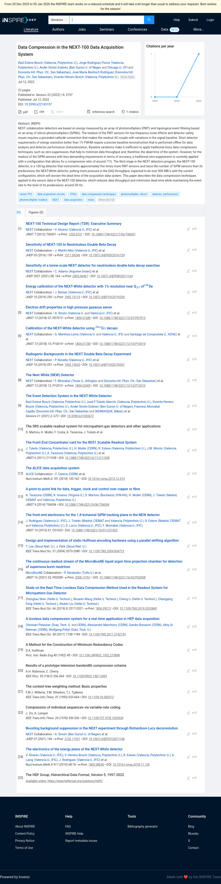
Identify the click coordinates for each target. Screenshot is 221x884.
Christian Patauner (38, 625)
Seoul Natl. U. (44, 546)
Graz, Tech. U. (61, 625)
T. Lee (29, 546)
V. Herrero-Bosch (76, 755)
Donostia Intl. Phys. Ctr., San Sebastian (44, 72)
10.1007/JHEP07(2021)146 (107, 739)
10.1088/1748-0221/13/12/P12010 (122, 385)
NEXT (29, 229)
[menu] (188, 20)
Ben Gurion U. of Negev (85, 67)
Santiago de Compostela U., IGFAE (153, 334)
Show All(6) (127, 77)
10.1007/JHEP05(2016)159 (107, 255)
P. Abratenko (72, 572)
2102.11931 (72, 739)
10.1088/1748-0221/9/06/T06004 (87, 504)
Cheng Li (125, 599)
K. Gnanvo (60, 495)
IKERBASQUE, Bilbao (108, 411)
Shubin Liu (66, 604)
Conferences (137, 29)
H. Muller (80, 448)
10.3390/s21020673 (80, 416)
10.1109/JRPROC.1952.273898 (99, 655)
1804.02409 (82, 385)
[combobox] (106, 20)
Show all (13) (106, 199)
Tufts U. (88, 572)
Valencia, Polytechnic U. (61, 62)
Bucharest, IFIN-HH (113, 495)
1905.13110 (72, 297)
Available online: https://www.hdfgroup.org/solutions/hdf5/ (64, 781)
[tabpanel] (110, 505)
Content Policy (25, 833)
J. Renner (61, 292)
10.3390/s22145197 (38, 104)
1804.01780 (82, 344)
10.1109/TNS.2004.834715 (106, 551)
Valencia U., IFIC (80, 229)
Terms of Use (24, 848)
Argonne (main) (80, 271)
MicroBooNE (34, 572)
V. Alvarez (61, 229)
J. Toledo (32, 448)
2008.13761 (82, 577)
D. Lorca (71, 525)
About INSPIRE (25, 826)
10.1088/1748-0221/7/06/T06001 (113, 234)
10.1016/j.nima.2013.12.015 (106, 478)
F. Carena (61, 474)
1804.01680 (82, 318)
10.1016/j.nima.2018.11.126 (131, 764)
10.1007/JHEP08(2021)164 (115, 276)
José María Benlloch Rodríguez (93, 72)
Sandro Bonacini (140, 625)
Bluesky (193, 833)
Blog (191, 826)
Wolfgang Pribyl (59, 629)
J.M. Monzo (155, 448)
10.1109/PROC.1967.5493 (90, 676)
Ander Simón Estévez (53, 67)
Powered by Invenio (15, 877)
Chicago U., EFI (117, 67)
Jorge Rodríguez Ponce (94, 62)
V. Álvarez (32, 755)
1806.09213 (103, 608)
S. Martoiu (92, 495)
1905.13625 (72, 364)
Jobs (82, 29)
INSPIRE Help (74, 833)
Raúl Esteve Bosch (30, 62)
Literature (31, 29)
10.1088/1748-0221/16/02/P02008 (122, 577)
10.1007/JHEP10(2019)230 (107, 297)
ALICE (30, 474)
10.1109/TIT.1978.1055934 (105, 718)
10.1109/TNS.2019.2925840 (138, 608)
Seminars (106, 29)
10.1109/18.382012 (101, 697)
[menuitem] (177, 20)
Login (210, 20)
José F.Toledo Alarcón (101, 402)
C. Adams (61, 271)
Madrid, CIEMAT (93, 521)
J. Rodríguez (34, 521)
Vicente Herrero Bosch (69, 77)
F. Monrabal (62, 381)
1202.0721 (76, 234)
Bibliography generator (143, 826)
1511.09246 (72, 255)
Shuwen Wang (82, 599)
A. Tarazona (55, 453)
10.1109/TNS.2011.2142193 (107, 634)
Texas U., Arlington (84, 381)
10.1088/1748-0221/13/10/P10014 (122, 344)
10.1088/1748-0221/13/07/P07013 (122, 318)
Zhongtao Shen (36, 599)
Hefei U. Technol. (59, 599)
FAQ (68, 826)
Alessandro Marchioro (102, 625)
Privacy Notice (24, 840)
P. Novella (61, 360)
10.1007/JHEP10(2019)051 (107, 364)
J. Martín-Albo (64, 250)
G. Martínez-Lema (67, 334)
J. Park (60, 546)
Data (164, 29)
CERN (92, 448)
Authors (58, 29)
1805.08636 (96, 764)
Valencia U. (76, 313)
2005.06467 (80, 276)
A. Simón (61, 313)
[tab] (30, 212)
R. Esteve (104, 448)
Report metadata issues (81, 840)
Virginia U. (76, 495)
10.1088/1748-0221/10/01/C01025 (94, 530)
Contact (193, 848)
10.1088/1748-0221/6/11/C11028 (87, 458)
